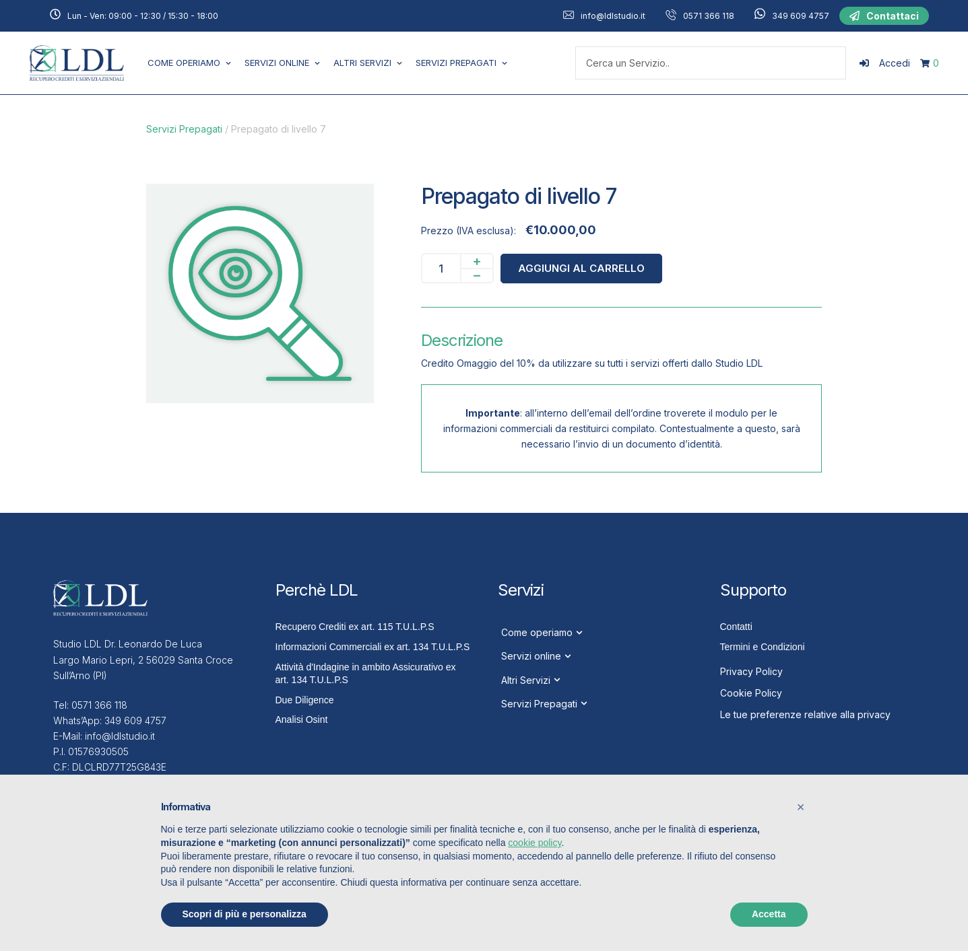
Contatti (736, 626)
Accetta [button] (769, 914)
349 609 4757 (800, 16)
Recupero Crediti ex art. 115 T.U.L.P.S (355, 626)
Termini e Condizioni (762, 646)
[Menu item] (189, 63)
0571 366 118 (708, 16)
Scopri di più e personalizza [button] (244, 914)
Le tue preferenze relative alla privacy (805, 714)
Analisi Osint (302, 719)
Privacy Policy (751, 671)
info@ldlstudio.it (613, 16)
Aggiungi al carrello (581, 268)
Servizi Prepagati (184, 129)
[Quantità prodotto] (440, 268)
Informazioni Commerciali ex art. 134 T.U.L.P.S (373, 646)
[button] (884, 16)
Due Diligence (305, 700)
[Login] (885, 63)
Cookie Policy (751, 693)
